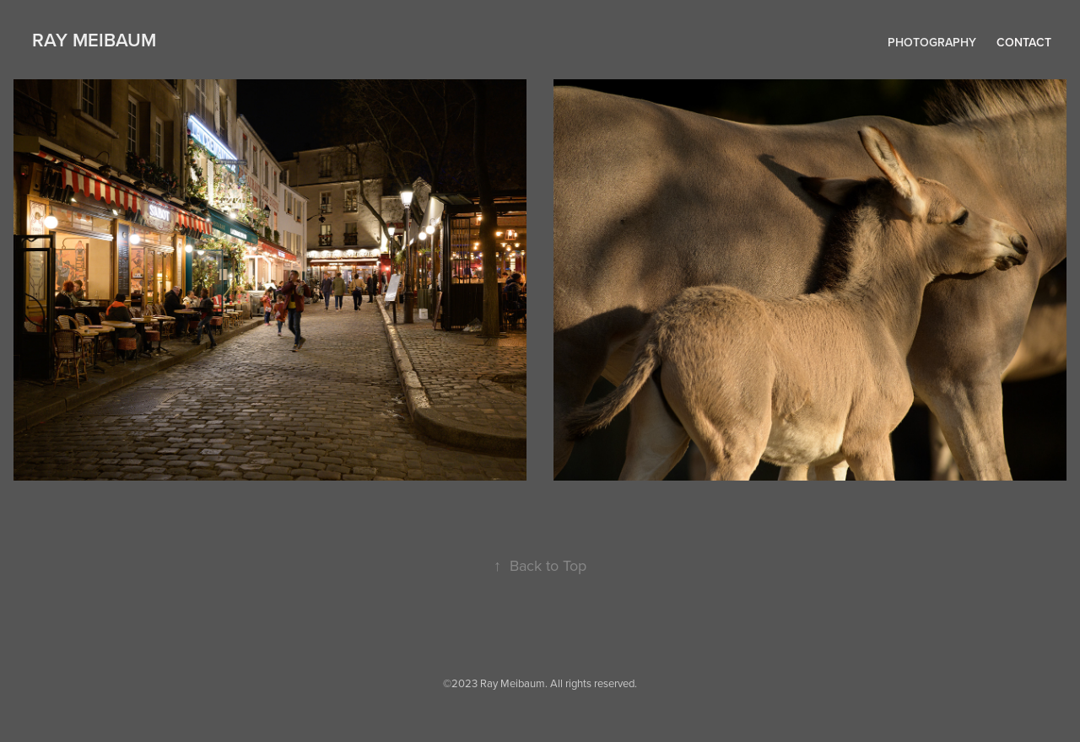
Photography (932, 42)
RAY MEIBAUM (94, 39)
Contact (1023, 42)
